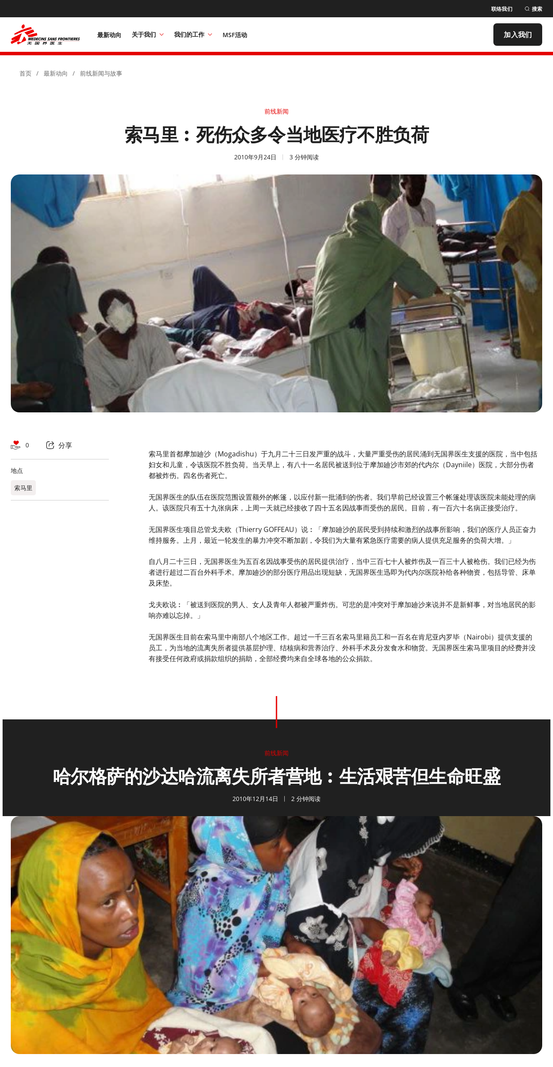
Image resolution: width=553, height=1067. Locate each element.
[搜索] (533, 9)
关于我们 (148, 34)
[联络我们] (501, 9)
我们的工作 (193, 34)
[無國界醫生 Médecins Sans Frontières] (45, 34)
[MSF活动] (234, 34)
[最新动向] (109, 34)
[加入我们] (517, 34)
